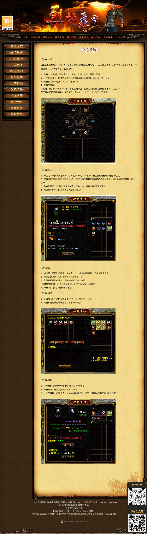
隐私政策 (43, 514)
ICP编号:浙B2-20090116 (75, 502)
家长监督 (51, 514)
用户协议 (35, 514)
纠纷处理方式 (61, 514)
